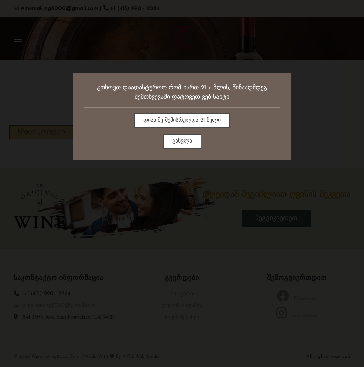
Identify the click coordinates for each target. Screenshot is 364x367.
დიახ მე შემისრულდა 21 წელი (182, 120)
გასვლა (182, 141)
